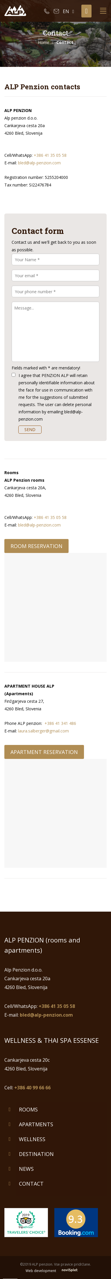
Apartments (36, 1124)
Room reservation (36, 545)
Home (43, 42)
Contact (31, 1183)
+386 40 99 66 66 (32, 1087)
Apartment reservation (44, 751)
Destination (36, 1153)
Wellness (32, 1139)
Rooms (28, 1109)
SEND (29, 429)
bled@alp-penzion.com (39, 163)
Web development (56, 1270)
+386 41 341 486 (60, 723)
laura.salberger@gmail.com (43, 731)
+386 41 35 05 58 (50, 155)
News (26, 1168)
